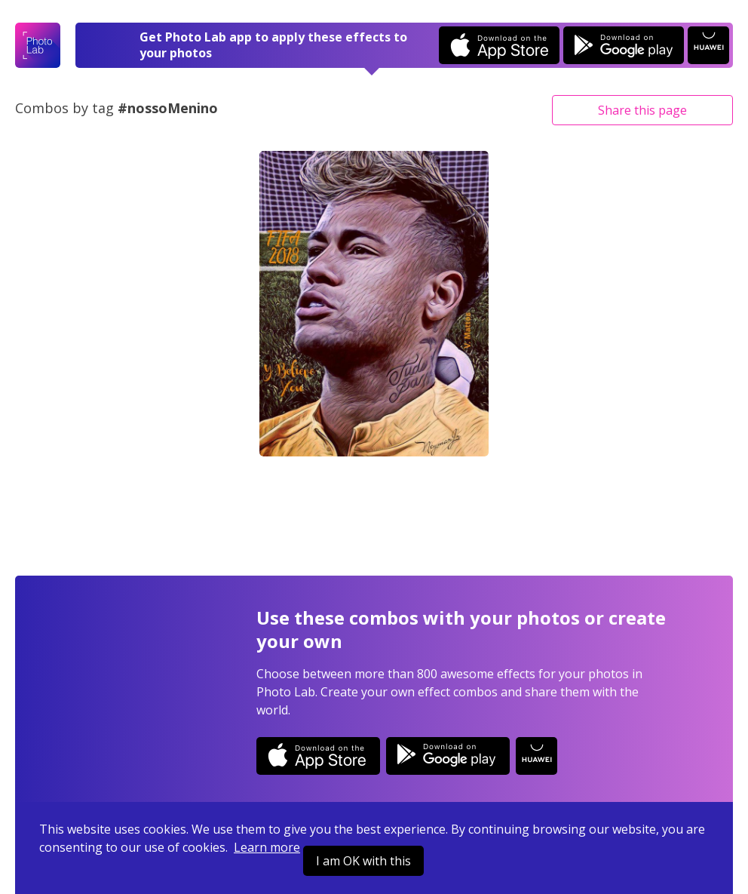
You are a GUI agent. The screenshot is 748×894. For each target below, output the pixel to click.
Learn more (267, 847)
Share (642, 110)
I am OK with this (363, 861)
